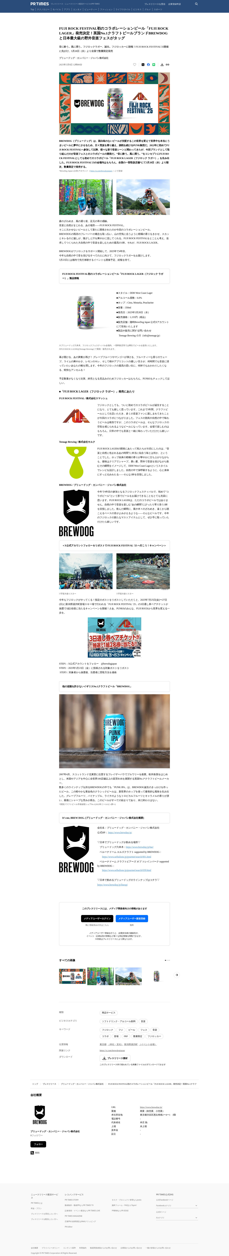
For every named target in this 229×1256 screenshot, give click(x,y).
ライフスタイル (123, 9)
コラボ (105, 1036)
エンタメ (77, 9)
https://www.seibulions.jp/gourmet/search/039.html (126, 870)
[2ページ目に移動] (166, 960)
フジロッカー (154, 1036)
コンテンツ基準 (69, 1248)
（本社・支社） (115, 1044)
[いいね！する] (134, 64)
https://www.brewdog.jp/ (120, 832)
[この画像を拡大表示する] (72, 976)
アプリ (67, 9)
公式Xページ (161, 1212)
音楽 (143, 1021)
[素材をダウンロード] (162, 64)
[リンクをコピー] (167, 64)
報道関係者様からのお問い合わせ (103, 1248)
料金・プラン (36, 1208)
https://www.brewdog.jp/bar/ (139, 847)
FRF (126, 1036)
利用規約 (82, 1248)
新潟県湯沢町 (131, 1044)
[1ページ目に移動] (165, 960)
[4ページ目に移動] (169, 960)
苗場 (116, 1036)
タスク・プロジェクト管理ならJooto (126, 1200)
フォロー (38, 1144)
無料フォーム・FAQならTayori (124, 1205)
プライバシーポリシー (51, 1248)
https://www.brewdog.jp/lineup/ (112, 884)
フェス (143, 1030)
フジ (121, 1030)
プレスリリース (49, 1084)
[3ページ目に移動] (168, 960)
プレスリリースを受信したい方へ (44, 1213)
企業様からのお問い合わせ (131, 1248)
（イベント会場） (148, 1044)
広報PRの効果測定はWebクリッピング (80, 1221)
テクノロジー (43, 9)
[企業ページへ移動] (39, 1115)
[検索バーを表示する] (197, 4)
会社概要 (34, 1248)
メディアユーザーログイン (97, 918)
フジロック (107, 1030)
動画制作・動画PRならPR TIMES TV (79, 1205)
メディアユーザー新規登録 (131, 918)
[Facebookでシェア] (148, 64)
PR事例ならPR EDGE (120, 1210)
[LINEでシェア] (153, 64)
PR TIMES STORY (72, 1200)
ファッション (106, 9)
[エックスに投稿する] (143, 64)
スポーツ (158, 9)
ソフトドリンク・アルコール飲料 (119, 1021)
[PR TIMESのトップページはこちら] (65, 4)
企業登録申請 (174, 4)
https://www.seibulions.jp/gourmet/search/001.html (126, 856)
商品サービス (108, 1012)
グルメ (148, 9)
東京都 (103, 1044)
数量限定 (137, 1036)
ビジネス (137, 9)
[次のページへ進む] (177, 975)
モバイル (57, 9)
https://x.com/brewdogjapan (101, 171)
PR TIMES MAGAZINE (73, 1216)
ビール (131, 1030)
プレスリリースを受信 (154, 4)
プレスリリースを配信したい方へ (44, 1219)
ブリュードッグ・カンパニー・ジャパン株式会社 (82, 1084)
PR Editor (69, 1226)
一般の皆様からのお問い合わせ (158, 1248)
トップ (35, 1084)
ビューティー (90, 9)
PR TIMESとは (36, 1203)
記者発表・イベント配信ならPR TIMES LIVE (82, 1210)
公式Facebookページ (164, 1200)
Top (32, 9)
